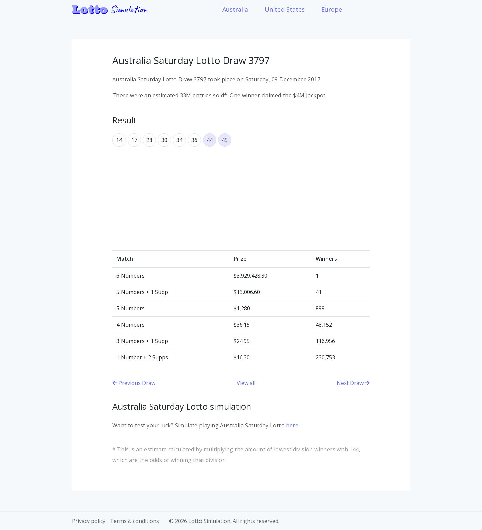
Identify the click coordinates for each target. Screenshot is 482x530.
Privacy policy (88, 521)
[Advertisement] (241, 198)
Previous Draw (133, 383)
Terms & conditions (134, 521)
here (292, 425)
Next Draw (353, 383)
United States (285, 9)
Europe (331, 9)
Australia (235, 9)
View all (246, 383)
